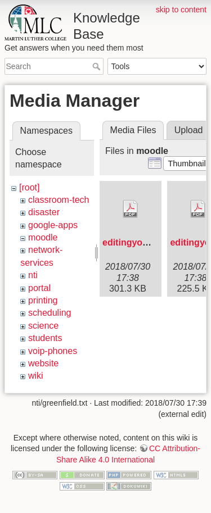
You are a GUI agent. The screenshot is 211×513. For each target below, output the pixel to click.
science (43, 325)
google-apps (53, 225)
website (43, 363)
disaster (44, 212)
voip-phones (52, 351)
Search (97, 66)
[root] (29, 187)
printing (42, 300)
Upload (188, 130)
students (45, 338)
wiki (35, 375)
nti (33, 275)
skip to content (181, 9)
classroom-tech (58, 200)
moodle (42, 237)
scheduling (49, 312)
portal (39, 288)
